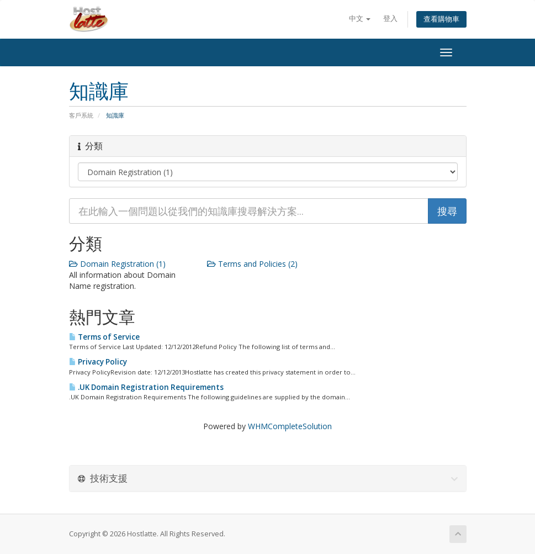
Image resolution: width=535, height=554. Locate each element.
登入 (390, 18)
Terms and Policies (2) (252, 263)
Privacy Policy (98, 362)
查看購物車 (441, 19)
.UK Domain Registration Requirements (146, 387)
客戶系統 (81, 115)
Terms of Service (104, 337)
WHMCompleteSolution (290, 426)
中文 (359, 18)
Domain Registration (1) (117, 263)
